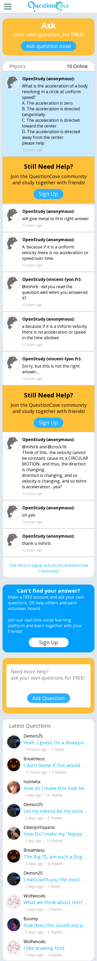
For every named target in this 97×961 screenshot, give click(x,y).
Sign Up (48, 193)
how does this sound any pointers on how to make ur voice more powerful (56, 925)
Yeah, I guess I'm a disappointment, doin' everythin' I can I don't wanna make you (56, 742)
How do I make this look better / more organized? (56, 788)
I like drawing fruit (44, 948)
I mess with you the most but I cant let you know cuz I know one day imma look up (56, 879)
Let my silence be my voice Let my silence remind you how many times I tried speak (56, 811)
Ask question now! (48, 46)
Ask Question (48, 698)
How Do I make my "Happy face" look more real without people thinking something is (56, 834)
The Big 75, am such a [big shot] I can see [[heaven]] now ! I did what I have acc (56, 857)
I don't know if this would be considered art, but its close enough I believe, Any (56, 765)
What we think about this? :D (56, 902)
